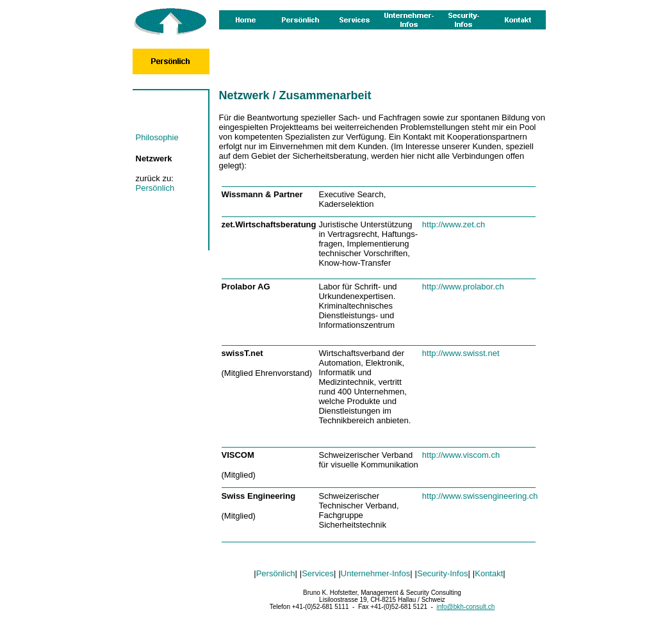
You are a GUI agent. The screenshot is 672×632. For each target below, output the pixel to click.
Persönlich (155, 188)
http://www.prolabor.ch (463, 286)
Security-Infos (442, 573)
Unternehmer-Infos (375, 573)
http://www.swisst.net (461, 353)
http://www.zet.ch (453, 224)
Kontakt (489, 573)
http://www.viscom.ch (461, 455)
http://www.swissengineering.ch (480, 496)
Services (318, 573)
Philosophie (157, 137)
